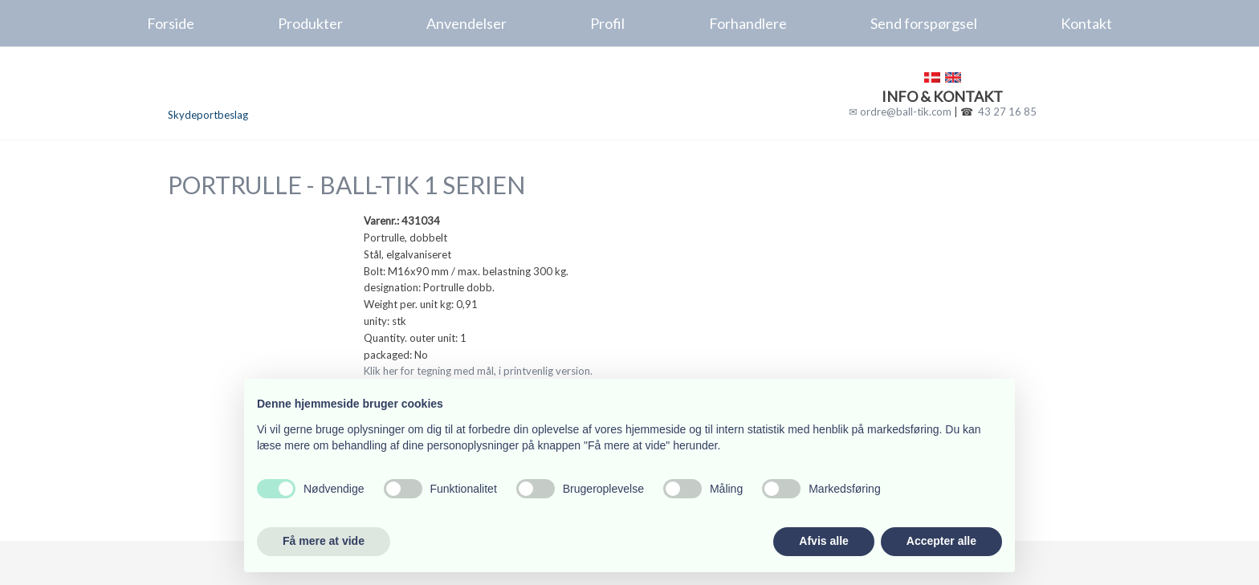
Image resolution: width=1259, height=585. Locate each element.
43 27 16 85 (1007, 111)
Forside (170, 23)
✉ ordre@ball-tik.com (900, 111)
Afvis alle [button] (823, 540)
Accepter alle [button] (941, 540)
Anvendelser (466, 23)
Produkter (310, 23)
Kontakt (1086, 23)
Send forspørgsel (923, 23)
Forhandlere (748, 23)
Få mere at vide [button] (324, 540)
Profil (607, 23)
